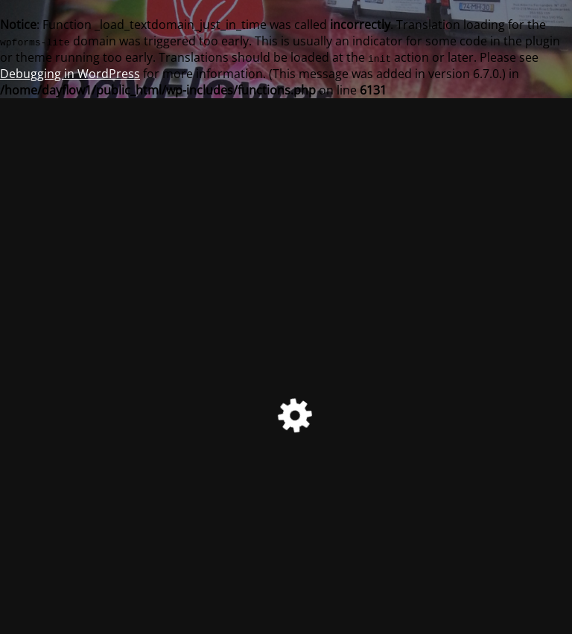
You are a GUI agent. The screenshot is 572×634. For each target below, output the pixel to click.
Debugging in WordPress (70, 73)
